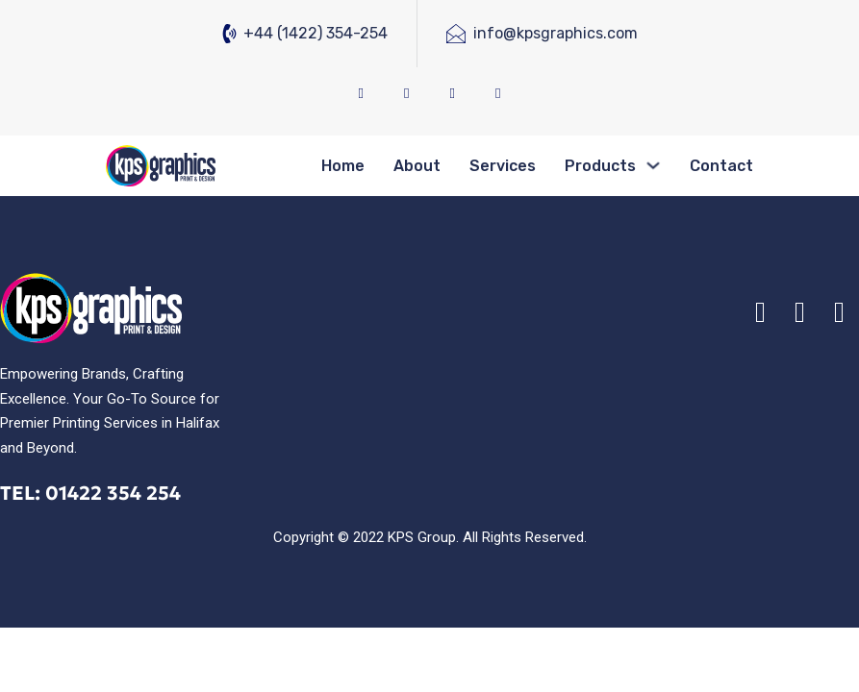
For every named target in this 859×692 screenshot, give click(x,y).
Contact (721, 166)
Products (600, 166)
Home (343, 166)
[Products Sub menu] (653, 165)
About (417, 166)
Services (502, 166)
